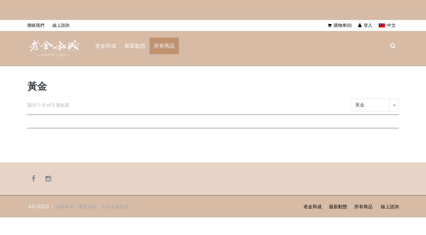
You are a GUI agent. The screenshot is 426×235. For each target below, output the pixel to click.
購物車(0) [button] (340, 25)
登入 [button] (365, 25)
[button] (387, 25)
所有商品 (164, 46)
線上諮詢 (60, 25)
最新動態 (135, 46)
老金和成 (105, 46)
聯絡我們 (35, 25)
